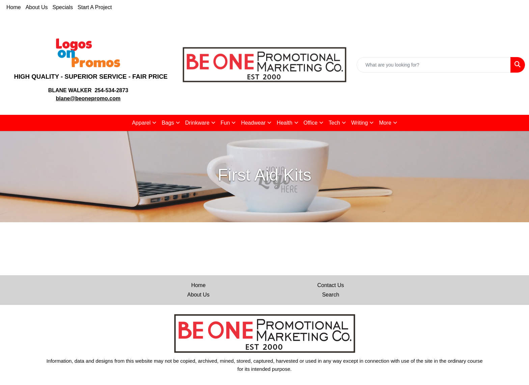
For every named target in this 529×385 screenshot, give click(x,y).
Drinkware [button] (197, 123)
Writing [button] (359, 123)
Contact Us (330, 285)
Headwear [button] (253, 123)
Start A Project (95, 7)
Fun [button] (225, 123)
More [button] (385, 123)
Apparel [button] (141, 123)
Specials (63, 7)
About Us (37, 7)
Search (330, 295)
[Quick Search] (434, 65)
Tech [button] (334, 123)
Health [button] (284, 123)
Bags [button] (168, 123)
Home (13, 7)
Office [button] (311, 123)
